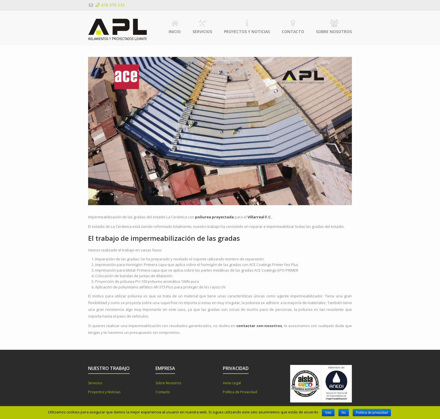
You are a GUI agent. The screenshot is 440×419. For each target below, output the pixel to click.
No (344, 413)
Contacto (293, 26)
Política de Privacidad (240, 392)
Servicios (202, 26)
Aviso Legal (232, 383)
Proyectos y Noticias (247, 26)
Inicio (175, 26)
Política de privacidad (372, 413)
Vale (328, 413)
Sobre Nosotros (334, 26)
